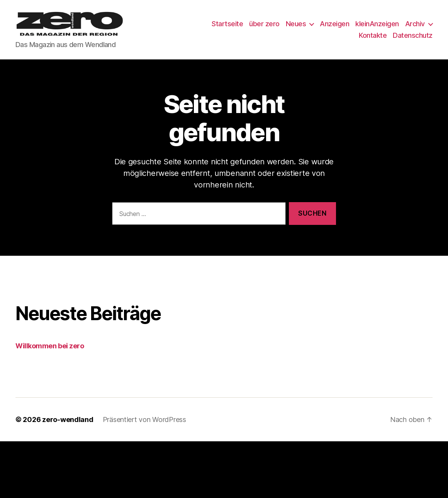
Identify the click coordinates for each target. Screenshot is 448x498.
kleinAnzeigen (411, 28)
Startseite (261, 28)
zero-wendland (67, 428)
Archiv (335, 39)
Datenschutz (413, 39)
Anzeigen (368, 28)
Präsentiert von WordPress (144, 428)
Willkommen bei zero (49, 355)
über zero (298, 28)
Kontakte (373, 39)
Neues (329, 28)
